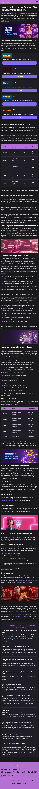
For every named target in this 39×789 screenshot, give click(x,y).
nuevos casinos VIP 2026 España (25, 580)
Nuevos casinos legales (27, 781)
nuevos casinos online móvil (8, 500)
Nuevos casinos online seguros (19, 783)
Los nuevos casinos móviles (12, 781)
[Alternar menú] (36, 2)
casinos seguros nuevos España (11, 324)
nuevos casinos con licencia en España (18, 616)
